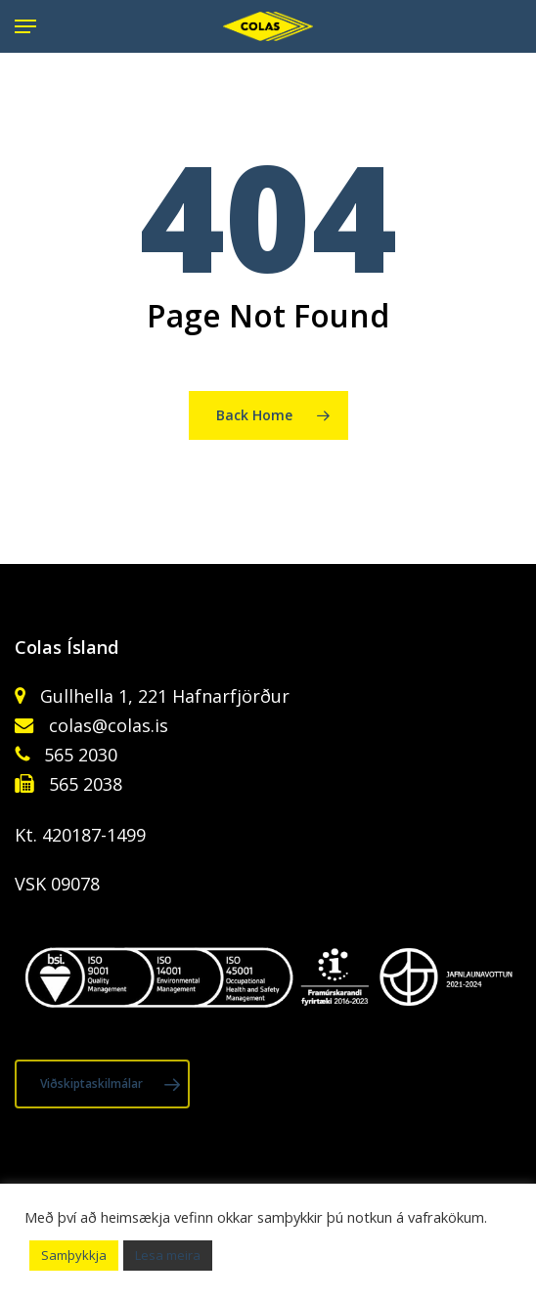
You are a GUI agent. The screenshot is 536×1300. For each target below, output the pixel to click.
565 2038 (83, 784)
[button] (25, 26)
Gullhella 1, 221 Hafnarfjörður (162, 696)
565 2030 (78, 754)
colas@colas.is (108, 725)
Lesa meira (168, 1255)
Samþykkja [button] (74, 1255)
